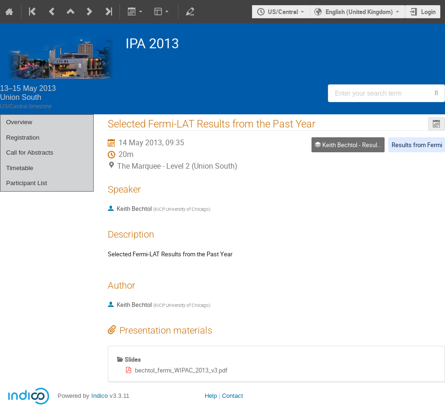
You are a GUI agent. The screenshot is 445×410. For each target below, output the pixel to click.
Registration (22, 137)
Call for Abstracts (29, 152)
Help (211, 396)
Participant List (26, 182)
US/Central (283, 11)
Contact (232, 396)
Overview (19, 122)
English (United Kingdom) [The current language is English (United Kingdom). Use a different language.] (359, 11)
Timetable (19, 167)
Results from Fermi (417, 145)
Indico (99, 396)
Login (428, 11)
